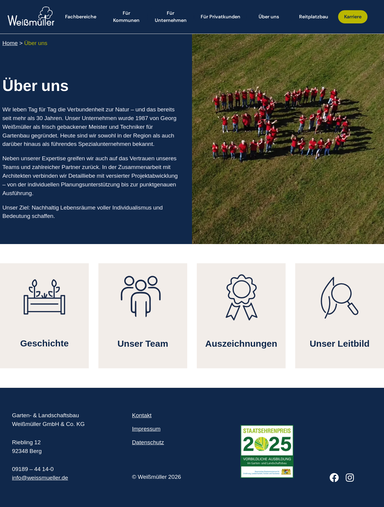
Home (10, 44)
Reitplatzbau (313, 17)
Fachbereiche (80, 17)
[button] (126, 17)
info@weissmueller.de (40, 478)
